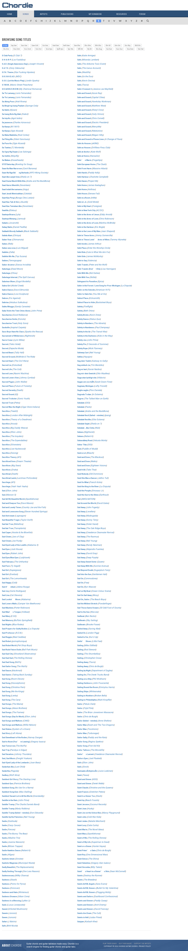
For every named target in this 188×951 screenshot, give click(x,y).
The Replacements (24, 867)
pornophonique (19, 641)
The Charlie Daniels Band (27, 804)
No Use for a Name (24, 787)
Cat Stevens (15, 595)
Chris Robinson (106, 218)
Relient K (26, 850)
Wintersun (23, 892)
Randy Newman (93, 545)
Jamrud (21, 218)
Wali (97, 428)
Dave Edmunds (21, 290)
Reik (10, 244)
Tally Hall (19, 352)
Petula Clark (89, 704)
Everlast (13, 574)
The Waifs (21, 666)
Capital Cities (98, 97)
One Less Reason (31, 871)
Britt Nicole (12, 925)
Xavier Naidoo (94, 369)
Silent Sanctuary (21, 139)
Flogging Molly (103, 892)
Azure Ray (96, 93)
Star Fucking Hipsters (24, 72)
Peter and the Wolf (97, 264)
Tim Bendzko (97, 365)
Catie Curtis (92, 825)
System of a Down (20, 729)
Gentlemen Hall (99, 574)
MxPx (17, 662)
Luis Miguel (22, 248)
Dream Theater (23, 461)
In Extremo (97, 394)
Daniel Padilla (19, 227)
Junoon (12, 913)
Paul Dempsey (102, 327)
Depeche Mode (16, 348)
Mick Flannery (95, 348)
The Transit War (99, 331)
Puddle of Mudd (89, 449)
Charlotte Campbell (98, 177)
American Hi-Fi (102, 290)
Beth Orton (89, 310)
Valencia (92, 260)
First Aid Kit (94, 746)
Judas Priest (95, 917)
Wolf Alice (14, 775)
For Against (14, 298)
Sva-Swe (130, 49)
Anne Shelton (104, 720)
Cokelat (27, 193)
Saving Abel (94, 628)
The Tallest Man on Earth (96, 398)
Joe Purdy (16, 541)
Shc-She (87, 45)
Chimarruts (18, 239)
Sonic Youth (23, 398)
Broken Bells (100, 695)
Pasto (88, 407)
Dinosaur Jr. (97, 490)
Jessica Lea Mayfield (102, 89)
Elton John (16, 432)
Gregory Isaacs (38, 741)
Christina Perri (17, 687)
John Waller (20, 382)
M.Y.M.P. (15, 126)
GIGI (87, 403)
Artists (43, 14)
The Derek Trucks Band (97, 674)
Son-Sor (39, 49)
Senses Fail (93, 193)
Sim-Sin (117, 45)
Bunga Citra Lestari (24, 198)
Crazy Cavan (14, 825)
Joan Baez (35, 762)
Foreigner (96, 206)
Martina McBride (106, 223)
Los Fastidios (18, 59)
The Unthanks (20, 561)
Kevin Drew (95, 315)
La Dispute (34, 628)
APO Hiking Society (39, 172)
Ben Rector (90, 616)
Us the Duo (87, 76)
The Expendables (19, 440)
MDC (18, 76)
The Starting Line (27, 779)
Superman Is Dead (100, 842)
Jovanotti (13, 223)
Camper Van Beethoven (29, 603)
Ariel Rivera (21, 101)
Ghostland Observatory (24, 654)
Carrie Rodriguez (17, 591)
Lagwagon (20, 515)
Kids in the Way (105, 336)
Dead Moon (16, 269)
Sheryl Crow (97, 110)
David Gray (91, 553)
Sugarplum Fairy (101, 570)
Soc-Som (27, 49)
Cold (14, 582)
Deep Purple (92, 557)
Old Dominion (95, 474)
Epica (100, 281)
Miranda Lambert (90, 59)
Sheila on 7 (26, 177)
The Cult (17, 369)
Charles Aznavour (21, 122)
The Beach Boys (97, 599)
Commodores (90, 578)
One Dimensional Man (96, 854)
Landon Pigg (92, 633)
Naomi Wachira (21, 373)
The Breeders (90, 879)
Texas (85, 775)
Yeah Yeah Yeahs (19, 486)
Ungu (25, 189)
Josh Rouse (16, 549)
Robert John (16, 553)
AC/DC (99, 210)
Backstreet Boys (103, 302)
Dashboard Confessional (105, 896)
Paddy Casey (101, 900)
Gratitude (12, 821)
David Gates (102, 503)
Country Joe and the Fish (33, 507)
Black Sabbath (30, 231)
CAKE (25, 720)
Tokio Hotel (14, 344)
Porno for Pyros (18, 884)
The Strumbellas (91, 654)
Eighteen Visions (98, 465)
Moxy (95, 595)
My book (95, 14)
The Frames (17, 712)
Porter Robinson (21, 608)
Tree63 (14, 411)
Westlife (86, 72)
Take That (91, 469)
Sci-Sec (45, 45)
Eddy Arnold (105, 214)
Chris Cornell (98, 118)
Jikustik (23, 202)
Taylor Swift (26, 520)
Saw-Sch (35, 45)
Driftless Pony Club (100, 147)
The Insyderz (16, 436)
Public (67, 14)
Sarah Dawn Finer (103, 382)
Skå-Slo (138, 45)
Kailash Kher (91, 921)
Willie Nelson (29, 725)
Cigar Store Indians (30, 407)
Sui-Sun (109, 49)
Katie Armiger (88, 55)
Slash (98, 796)
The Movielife (97, 750)
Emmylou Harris (106, 687)
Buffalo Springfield (22, 620)
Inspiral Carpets (18, 327)
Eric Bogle (99, 227)
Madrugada (91, 515)
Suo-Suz (119, 49)
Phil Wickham (99, 679)
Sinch (85, 766)
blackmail (16, 670)
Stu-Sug (99, 49)
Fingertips (97, 160)
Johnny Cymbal (27, 377)
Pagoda (14, 771)
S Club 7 (17, 55)
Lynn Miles (19, 340)
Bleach (90, 453)
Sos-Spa (49, 49)
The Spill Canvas (26, 277)
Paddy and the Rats (97, 737)
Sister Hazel (91, 524)
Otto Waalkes (103, 373)
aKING (95, 143)
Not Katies (94, 273)
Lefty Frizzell (100, 386)
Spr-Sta (70, 49)
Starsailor (94, 156)
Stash (13, 879)
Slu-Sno (6, 49)
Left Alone (16, 733)
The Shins (93, 859)
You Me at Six (99, 294)
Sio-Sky (127, 45)
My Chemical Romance (30, 89)
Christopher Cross (92, 658)
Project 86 (92, 181)
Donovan (15, 888)
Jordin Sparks (32, 80)
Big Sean (16, 465)
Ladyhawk (24, 557)
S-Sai (5, 45)
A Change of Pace (113, 139)
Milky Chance (21, 875)
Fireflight (88, 306)
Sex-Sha (77, 45)
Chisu (14, 273)
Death (19, 390)
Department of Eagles (102, 670)
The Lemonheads (18, 578)
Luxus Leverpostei (16, 905)
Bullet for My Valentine (106, 888)
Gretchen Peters (97, 792)
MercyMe (96, 126)
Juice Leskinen (105, 771)
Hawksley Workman (101, 101)
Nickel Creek (17, 285)
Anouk (14, 423)
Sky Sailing (92, 620)
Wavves (94, 612)
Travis (85, 85)
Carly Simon (97, 114)
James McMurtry (94, 256)
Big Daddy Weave (19, 428)
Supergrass (15, 570)
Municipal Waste (26, 863)
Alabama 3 (33, 545)
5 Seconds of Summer (97, 344)
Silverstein (15, 444)
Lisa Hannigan (108, 269)
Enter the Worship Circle (98, 248)
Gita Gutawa (98, 419)
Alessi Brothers (19, 708)
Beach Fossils (92, 800)
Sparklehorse (32, 499)
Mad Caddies (19, 637)
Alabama (25, 599)
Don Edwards (36, 813)
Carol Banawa (29, 168)
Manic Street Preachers (21, 85)
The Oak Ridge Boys (95, 528)
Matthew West (98, 105)
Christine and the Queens (100, 787)
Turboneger (93, 733)
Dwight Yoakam (23, 758)
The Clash (101, 164)
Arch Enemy (100, 905)
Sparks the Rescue (33, 331)
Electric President (100, 122)
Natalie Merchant (96, 821)
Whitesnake (95, 691)
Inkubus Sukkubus (18, 302)
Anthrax (91, 189)
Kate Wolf (95, 151)
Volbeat (25, 612)
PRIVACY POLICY (145, 946)
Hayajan (87, 356)
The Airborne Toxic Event (93, 64)
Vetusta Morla (99, 440)
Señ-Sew (66, 45)
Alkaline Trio (13, 838)
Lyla (18, 214)
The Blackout (97, 457)
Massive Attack (100, 168)
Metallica (18, 524)
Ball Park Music (29, 649)
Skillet (93, 277)
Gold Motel (93, 202)
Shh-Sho (98, 45)
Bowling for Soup (23, 164)
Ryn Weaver (89, 587)
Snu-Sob (16, 49)
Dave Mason (27, 503)
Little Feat (96, 641)
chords (134, 946)
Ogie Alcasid (16, 131)
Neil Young (29, 817)
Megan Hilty (97, 135)
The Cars (15, 700)
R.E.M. (19, 633)
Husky (90, 808)
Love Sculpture (21, 294)
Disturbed (16, 365)
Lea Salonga (24, 151)
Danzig (14, 453)
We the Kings (17, 691)
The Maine (17, 704)
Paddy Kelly (93, 172)
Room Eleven (17, 679)
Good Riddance (20, 315)
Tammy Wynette (117, 239)
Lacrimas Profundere (26, 478)
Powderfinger (104, 603)
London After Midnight (21, 415)
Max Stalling (25, 792)
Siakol (25, 114)
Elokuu (13, 210)
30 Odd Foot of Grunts (110, 608)
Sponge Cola (31, 105)
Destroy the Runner (92, 875)
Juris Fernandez (23, 93)
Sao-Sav (24, 45)
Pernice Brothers (21, 783)
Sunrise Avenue (101, 566)
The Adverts (99, 323)
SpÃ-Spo (60, 49)
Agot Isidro (16, 118)
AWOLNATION (88, 499)
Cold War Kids (93, 817)
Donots (21, 319)
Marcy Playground (110, 813)
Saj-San (14, 45)
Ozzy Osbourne (17, 68)
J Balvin (12, 921)
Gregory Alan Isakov (100, 863)
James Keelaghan (96, 185)
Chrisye (16, 235)
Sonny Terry (91, 520)
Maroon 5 (10, 495)
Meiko (93, 461)
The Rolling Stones (22, 658)
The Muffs (21, 746)
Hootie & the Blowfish (22, 532)
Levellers (90, 511)
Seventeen (25, 185)
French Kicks (95, 482)
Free (86, 582)
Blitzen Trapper (15, 846)
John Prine (36, 310)
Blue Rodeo (18, 624)
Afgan (11, 854)
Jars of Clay (17, 536)
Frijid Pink (88, 708)
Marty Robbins (22, 808)
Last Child (19, 766)
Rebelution (97, 131)
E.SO (13, 616)
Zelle (11, 252)
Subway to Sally (99, 361)
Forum (142, 14)
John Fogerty (92, 507)
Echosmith (94, 298)
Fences (11, 829)
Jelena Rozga (22, 587)
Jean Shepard (107, 231)
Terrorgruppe (15, 260)
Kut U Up (93, 637)
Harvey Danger (35, 737)
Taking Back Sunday (21, 674)
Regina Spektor (95, 741)
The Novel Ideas (95, 829)
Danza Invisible (23, 264)
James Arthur (94, 244)
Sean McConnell (117, 871)
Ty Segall (15, 566)
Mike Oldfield (90, 645)
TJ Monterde (17, 147)
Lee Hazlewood (18, 449)
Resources (121, 14)
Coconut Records (98, 804)
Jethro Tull (103, 478)
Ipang (107, 415)
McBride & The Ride (25, 356)
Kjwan (13, 110)
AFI (18, 457)
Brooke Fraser (93, 624)
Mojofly (14, 156)
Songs (26, 14)
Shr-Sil (108, 45)
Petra (16, 403)
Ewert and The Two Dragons (101, 725)
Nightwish (29, 336)
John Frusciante (100, 683)
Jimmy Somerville (103, 235)
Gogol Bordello (23, 281)
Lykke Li (25, 900)
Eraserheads (17, 160)
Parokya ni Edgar (18, 750)
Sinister (19, 859)
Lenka (14, 695)
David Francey (101, 909)
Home (9, 14)
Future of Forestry (23, 386)
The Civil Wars (21, 361)
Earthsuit (104, 495)
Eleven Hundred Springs (36, 511)
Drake (14, 469)
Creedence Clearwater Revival (99, 532)
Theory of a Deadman (21, 419)
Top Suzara (20, 256)
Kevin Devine (88, 80)
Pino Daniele (95, 390)
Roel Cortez (23, 135)
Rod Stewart (90, 649)
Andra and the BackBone (38, 181)
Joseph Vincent (36, 64)
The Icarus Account (91, 68)
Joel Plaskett (95, 758)
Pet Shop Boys (24, 645)
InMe (93, 198)
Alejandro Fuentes (94, 549)
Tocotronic (93, 729)
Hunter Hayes (99, 846)
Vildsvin (101, 377)
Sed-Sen (55, 45)
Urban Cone (23, 896)
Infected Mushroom (17, 909)
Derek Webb (97, 783)
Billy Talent (96, 867)
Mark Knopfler (104, 700)
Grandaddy (38, 796)
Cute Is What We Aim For (98, 252)
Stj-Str (89, 49)
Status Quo (95, 319)
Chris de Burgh (96, 666)
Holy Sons (22, 323)
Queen (101, 561)
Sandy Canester (22, 306)
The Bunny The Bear (17, 833)
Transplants (19, 528)
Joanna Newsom (16, 842)
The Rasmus (92, 536)
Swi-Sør (141, 49)
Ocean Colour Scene (101, 591)
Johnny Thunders (22, 754)
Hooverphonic (17, 683)
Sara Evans (101, 884)
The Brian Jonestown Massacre (98, 712)
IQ (16, 394)
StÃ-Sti (80, 49)
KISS (94, 779)
